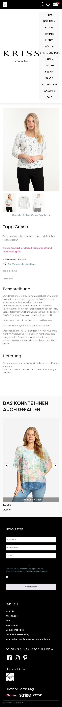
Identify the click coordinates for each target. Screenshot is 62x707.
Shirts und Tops (30, 215)
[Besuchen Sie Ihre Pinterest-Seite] (25, 657)
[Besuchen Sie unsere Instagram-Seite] (17, 657)
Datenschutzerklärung (17, 634)
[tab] (30, 271)
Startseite (16, 215)
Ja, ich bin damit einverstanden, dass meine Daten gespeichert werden (28, 576)
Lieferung (8, 278)
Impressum (12, 625)
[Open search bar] (41, 4)
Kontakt (10, 611)
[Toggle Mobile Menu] (58, 56)
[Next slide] (55, 466)
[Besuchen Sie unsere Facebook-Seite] (9, 657)
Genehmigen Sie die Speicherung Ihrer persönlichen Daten (27, 564)
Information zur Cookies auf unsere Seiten (28, 639)
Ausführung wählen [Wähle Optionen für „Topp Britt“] (31, 499)
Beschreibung (10, 271)
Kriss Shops (12, 615)
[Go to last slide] (7, 466)
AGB (8, 620)
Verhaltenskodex (15, 629)
